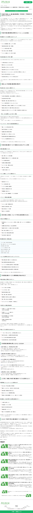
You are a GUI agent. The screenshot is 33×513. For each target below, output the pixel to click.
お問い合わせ (24, 507)
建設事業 (16, 505)
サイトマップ (8, 507)
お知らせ (6, 506)
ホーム (6, 505)
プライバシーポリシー (27, 506)
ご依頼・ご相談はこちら (16, 511)
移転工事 (5, 439)
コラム (2, 439)
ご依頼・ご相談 (28, 2)
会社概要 (16, 506)
